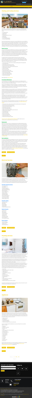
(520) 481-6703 (18, 380)
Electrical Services (7, 160)
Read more (3, 155)
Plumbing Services (7, 235)
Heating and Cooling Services (10, 11)
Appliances (5, 295)
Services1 (6, 12)
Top (0, 393)
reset (3, 393)
